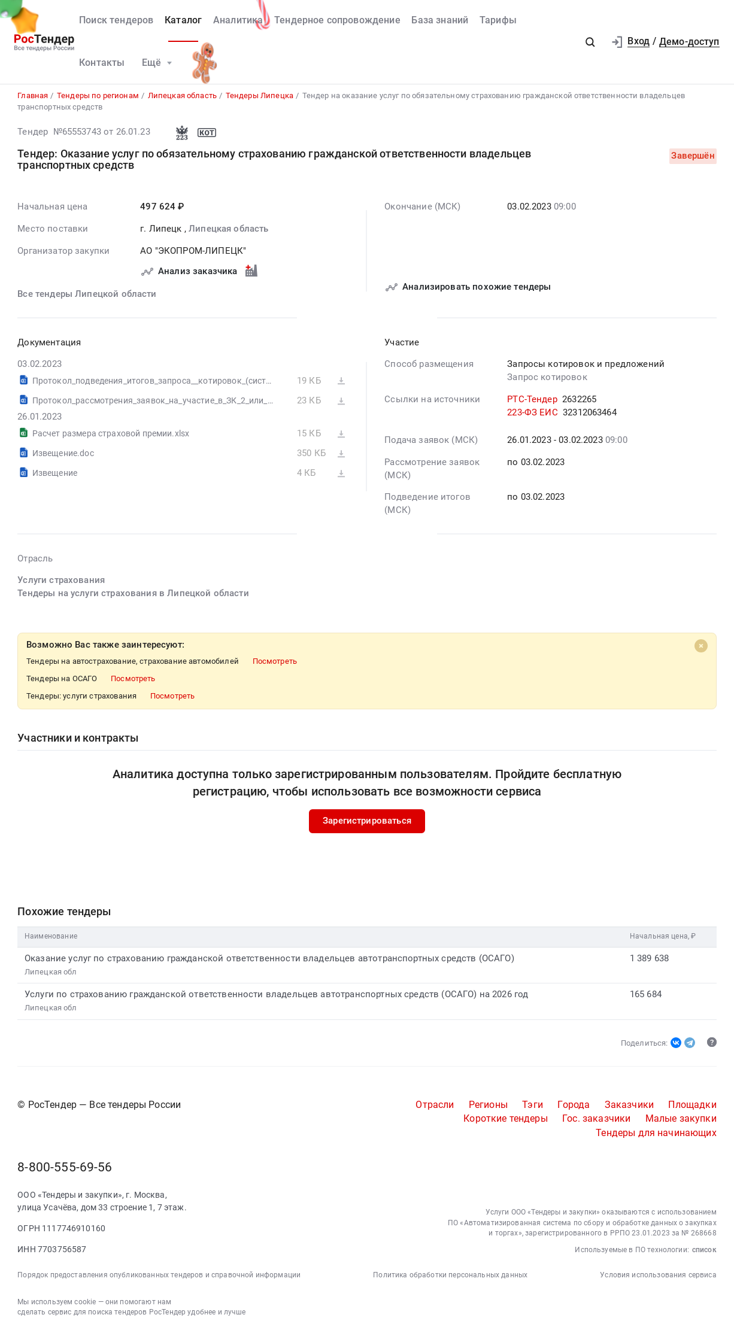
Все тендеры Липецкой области (86, 294)
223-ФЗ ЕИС (532, 412)
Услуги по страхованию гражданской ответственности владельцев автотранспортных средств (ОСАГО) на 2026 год (276, 994)
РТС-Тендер (532, 399)
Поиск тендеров (116, 20)
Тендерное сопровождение (337, 20)
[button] (590, 42)
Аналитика (238, 20)
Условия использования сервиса (658, 1275)
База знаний (439, 20)
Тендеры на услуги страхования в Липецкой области (133, 593)
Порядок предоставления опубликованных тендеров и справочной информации (159, 1275)
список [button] (704, 1250)
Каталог (183, 20)
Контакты (102, 62)
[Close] (701, 646)
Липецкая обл (51, 971)
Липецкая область (229, 229)
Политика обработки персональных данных (450, 1275)
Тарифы (498, 20)
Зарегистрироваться (367, 821)
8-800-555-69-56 (64, 1167)
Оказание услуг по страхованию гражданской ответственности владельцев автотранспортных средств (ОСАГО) (269, 958)
